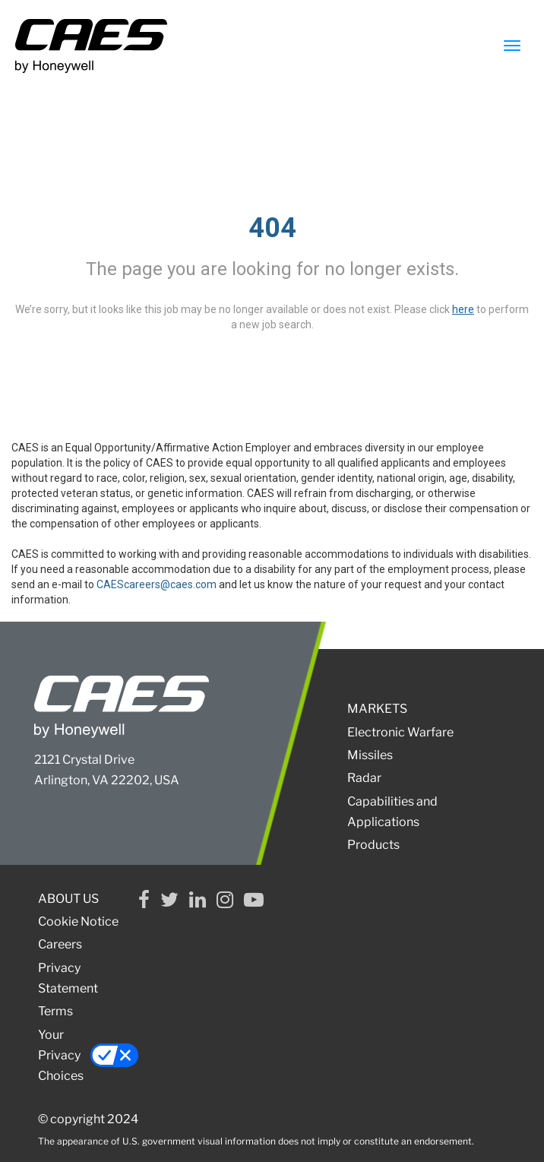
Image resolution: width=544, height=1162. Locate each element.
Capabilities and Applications (392, 811)
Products (373, 844)
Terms (55, 1011)
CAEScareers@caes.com (156, 584)
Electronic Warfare (400, 732)
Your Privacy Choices (81, 1055)
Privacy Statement (68, 978)
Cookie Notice (78, 921)
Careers (60, 944)
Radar (364, 778)
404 (272, 228)
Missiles (370, 755)
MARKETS (377, 708)
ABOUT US (68, 898)
